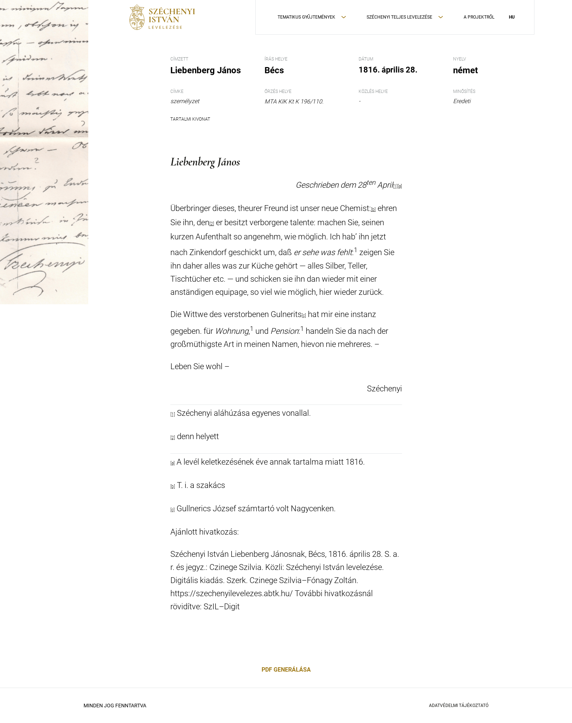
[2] (211, 223)
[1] (395, 186)
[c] (304, 315)
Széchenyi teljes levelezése (399, 17)
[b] (373, 209)
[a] (400, 186)
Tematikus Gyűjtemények (306, 17)
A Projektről (479, 17)
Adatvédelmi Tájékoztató (458, 705)
